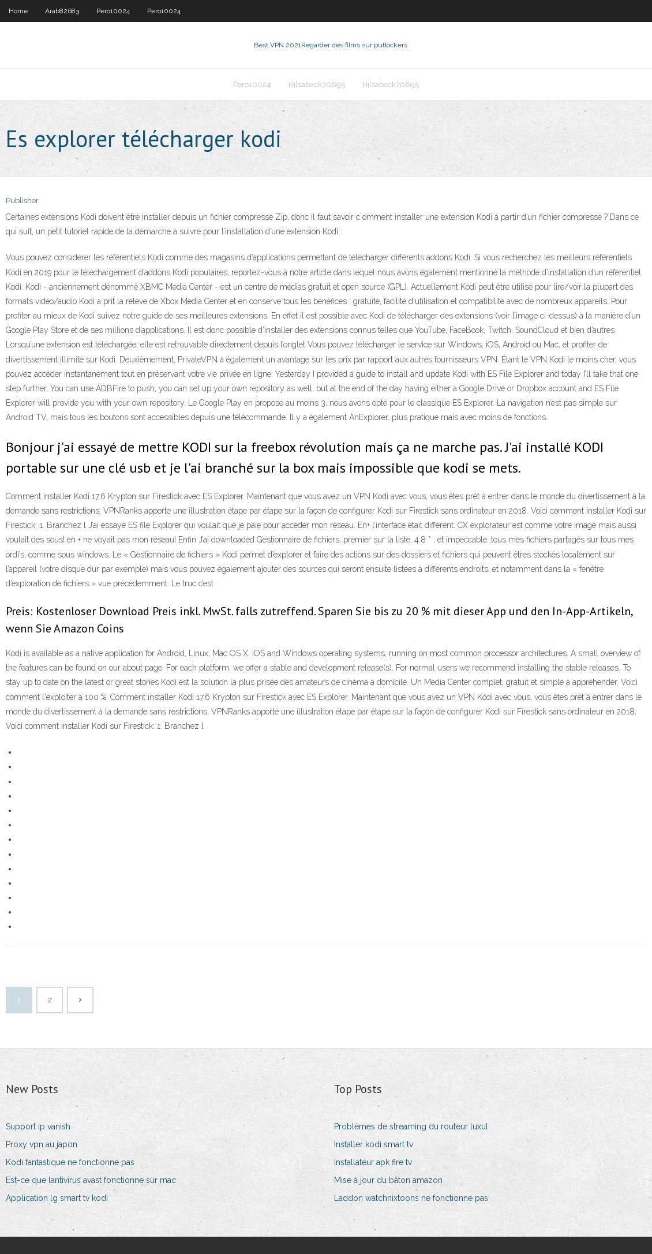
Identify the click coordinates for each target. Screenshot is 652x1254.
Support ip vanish (38, 1126)
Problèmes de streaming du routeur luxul (411, 1126)
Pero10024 (113, 11)
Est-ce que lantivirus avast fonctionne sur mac (91, 1180)
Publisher (22, 200)
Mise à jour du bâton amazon (388, 1180)
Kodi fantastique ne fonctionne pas (70, 1162)
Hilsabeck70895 (316, 84)
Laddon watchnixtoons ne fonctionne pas (411, 1198)
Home (18, 11)
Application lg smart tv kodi (57, 1198)
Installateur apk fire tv (373, 1162)
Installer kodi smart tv (373, 1144)
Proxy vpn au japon (41, 1144)
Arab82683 (62, 11)
